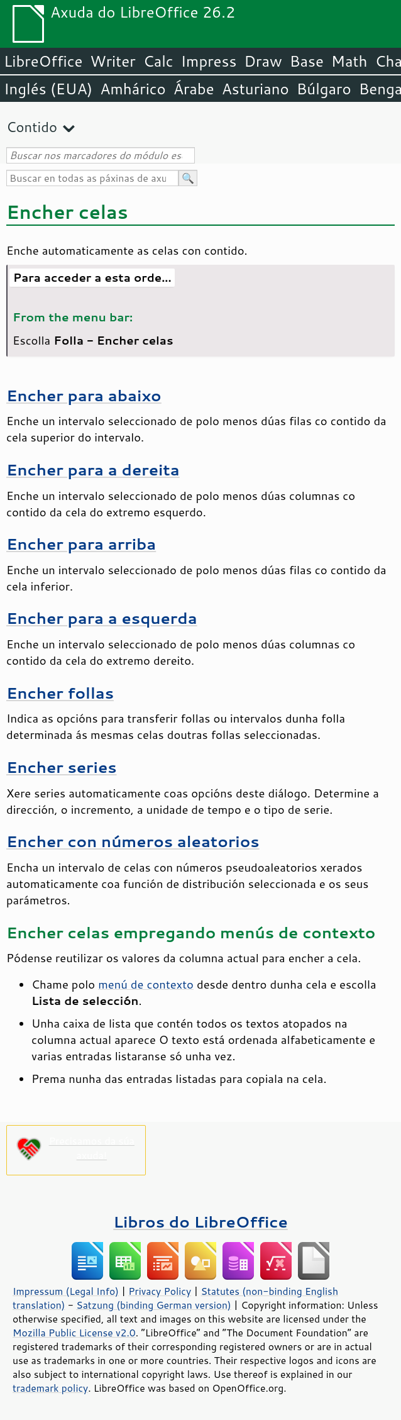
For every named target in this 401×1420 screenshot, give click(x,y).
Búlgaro (324, 88)
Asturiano (255, 88)
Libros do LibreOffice (200, 1222)
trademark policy (50, 1388)
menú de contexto (146, 984)
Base (307, 61)
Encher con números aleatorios (133, 841)
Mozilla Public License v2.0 (74, 1333)
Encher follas (60, 693)
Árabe (193, 88)
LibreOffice (43, 61)
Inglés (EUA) (48, 88)
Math (349, 61)
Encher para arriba (81, 544)
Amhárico (132, 88)
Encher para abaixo (84, 395)
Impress (209, 61)
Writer (112, 61)
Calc (158, 61)
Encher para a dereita (93, 469)
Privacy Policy (159, 1291)
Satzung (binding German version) (153, 1305)
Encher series (61, 767)
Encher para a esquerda (101, 618)
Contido (31, 126)
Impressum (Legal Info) (66, 1291)
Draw (263, 61)
